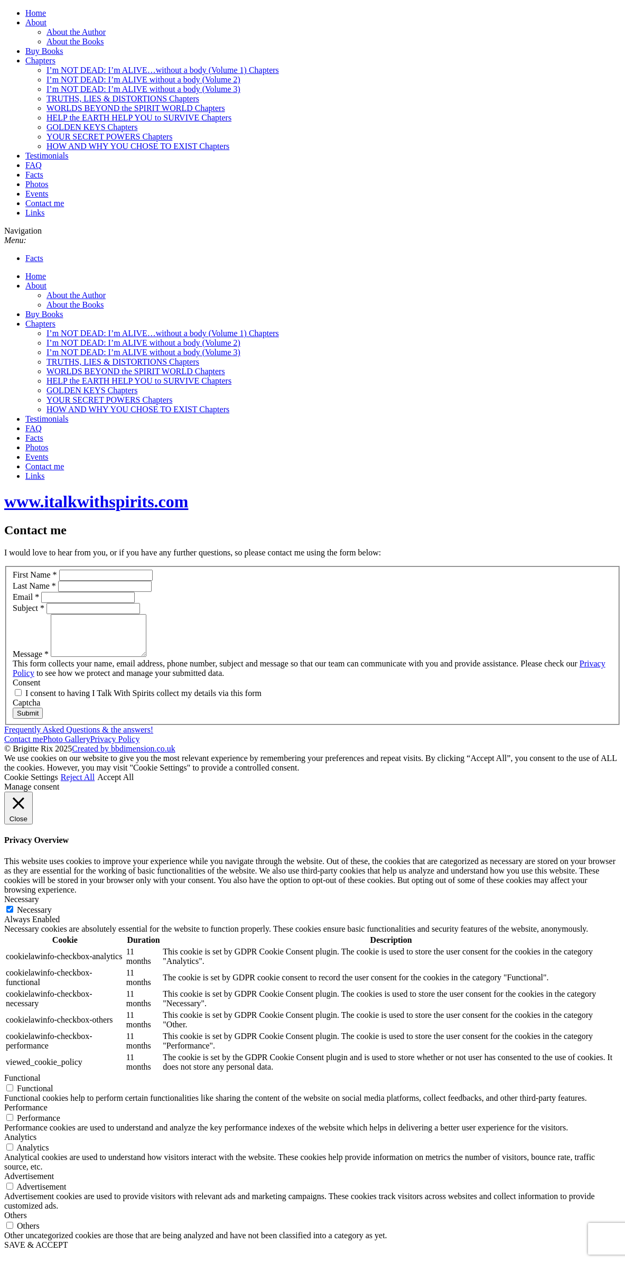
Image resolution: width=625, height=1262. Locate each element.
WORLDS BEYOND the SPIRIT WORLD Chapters (135, 108)
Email (27, 596)
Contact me (44, 203)
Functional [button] (22, 1085)
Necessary (34, 917)
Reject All (78, 785)
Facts (34, 174)
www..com (96, 501)
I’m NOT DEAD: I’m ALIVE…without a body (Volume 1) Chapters (162, 70)
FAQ (33, 165)
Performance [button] (26, 1115)
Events (37, 193)
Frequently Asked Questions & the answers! (78, 737)
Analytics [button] (20, 1144)
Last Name (35, 585)
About (35, 22)
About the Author (76, 31)
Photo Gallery (66, 747)
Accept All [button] (115, 785)
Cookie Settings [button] (31, 785)
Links (34, 212)
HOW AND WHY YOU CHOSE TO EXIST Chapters (137, 146)
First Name (36, 574)
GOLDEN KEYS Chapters (91, 127)
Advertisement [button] (29, 1184)
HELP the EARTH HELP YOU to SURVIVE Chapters (138, 117)
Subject (29, 608)
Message (32, 661)
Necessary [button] (21, 907)
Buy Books (44, 51)
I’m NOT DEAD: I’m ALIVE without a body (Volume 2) (143, 79)
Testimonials (47, 155)
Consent (26, 690)
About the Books (75, 41)
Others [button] (15, 1223)
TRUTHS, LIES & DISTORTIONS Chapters (122, 98)
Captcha (26, 710)
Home (35, 12)
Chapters (40, 60)
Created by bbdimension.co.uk (123, 756)
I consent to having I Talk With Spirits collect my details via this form (138, 701)
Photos (37, 184)
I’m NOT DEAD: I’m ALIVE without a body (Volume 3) (143, 89)
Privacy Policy (115, 747)
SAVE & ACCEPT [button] (36, 1252)
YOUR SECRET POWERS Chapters (109, 136)
